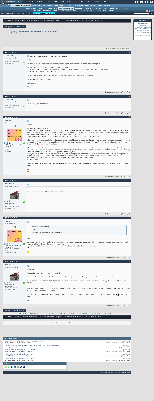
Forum (9, 21)
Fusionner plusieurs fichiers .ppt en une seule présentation (24, 341)
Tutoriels (40, 2)
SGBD (87, 5)
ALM (43, 5)
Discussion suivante (76, 323)
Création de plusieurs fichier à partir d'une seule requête (38, 31)
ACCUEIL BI (37, 11)
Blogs (54, 2)
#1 (129, 52)
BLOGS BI (111, 11)
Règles (53, 16)
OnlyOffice (125, 8)
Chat (61, 2)
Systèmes (107, 5)
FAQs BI (71, 314)
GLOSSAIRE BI (91, 11)
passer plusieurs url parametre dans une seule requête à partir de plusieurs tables (31, 346)
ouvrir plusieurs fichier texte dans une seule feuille (21, 350)
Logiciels (16, 21)
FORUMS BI (56, 11)
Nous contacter (105, 372)
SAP (105, 8)
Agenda (42, 16)
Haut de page (126, 372)
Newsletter (71, 2)
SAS (100, 8)
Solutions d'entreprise (29, 21)
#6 (129, 261)
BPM (55, 8)
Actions (17, 16)
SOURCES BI (102, 11)
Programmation (78, 5)
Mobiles (99, 5)
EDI (70, 5)
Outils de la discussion (113, 48)
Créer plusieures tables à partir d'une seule (18, 354)
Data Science (79, 8)
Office (93, 5)
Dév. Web (63, 5)
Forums (30, 2)
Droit (97, 2)
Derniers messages (6, 16)
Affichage (125, 48)
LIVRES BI (76, 11)
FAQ (48, 2)
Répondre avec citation (112, 92)
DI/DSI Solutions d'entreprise (21, 5)
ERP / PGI (88, 8)
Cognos (59, 21)
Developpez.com (116, 372)
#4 (129, 180)
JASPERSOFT (46, 11)
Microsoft (50, 5)
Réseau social (27, 16)
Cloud (34, 5)
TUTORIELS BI (66, 11)
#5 (129, 217)
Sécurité (111, 8)
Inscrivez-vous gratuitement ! (44, 13)
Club (104, 2)
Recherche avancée (146, 16)
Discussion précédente (59, 323)
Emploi (81, 2)
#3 (129, 117)
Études (90, 2)
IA (39, 5)
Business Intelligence (66, 8)
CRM (95, 8)
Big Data (49, 8)
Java (56, 5)
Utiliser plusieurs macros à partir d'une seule (19, 359)
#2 (129, 96)
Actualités (22, 314)
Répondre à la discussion (14, 27)
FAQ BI (83, 11)
